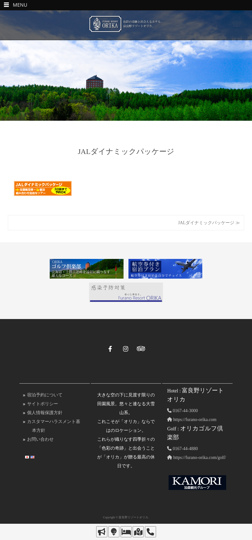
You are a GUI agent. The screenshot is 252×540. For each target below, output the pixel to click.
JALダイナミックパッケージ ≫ (209, 222)
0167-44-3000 (182, 410)
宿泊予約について (45, 394)
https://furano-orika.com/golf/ (196, 457)
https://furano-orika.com (191, 419)
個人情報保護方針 (45, 412)
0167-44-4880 (182, 448)
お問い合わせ (40, 439)
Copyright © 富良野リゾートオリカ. (126, 517)
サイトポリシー (42, 403)
